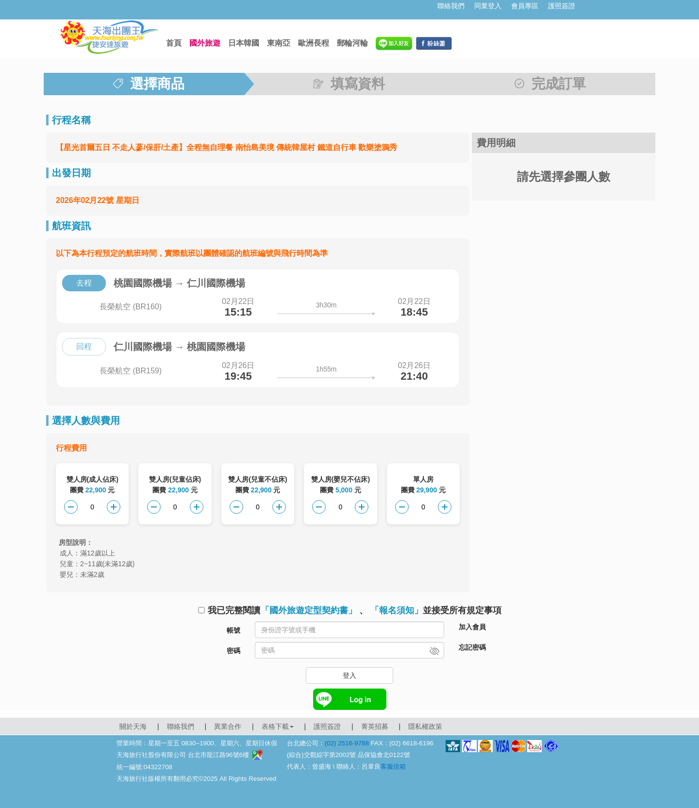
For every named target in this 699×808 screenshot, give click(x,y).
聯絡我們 (451, 6)
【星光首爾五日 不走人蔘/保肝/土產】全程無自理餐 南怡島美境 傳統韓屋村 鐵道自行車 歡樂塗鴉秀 (226, 147)
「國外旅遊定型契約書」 (309, 610)
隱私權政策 (425, 726)
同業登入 (487, 6)
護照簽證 (561, 6)
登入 (349, 675)
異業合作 (227, 726)
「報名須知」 (396, 610)
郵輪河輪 (352, 43)
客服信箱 (393, 766)
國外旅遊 (204, 43)
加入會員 (472, 627)
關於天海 (133, 726)
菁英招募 (374, 726)
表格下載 (278, 726)
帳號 (233, 630)
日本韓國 (243, 43)
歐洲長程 (313, 43)
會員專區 (524, 6)
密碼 (233, 651)
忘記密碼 (472, 647)
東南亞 (278, 43)
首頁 (174, 43)
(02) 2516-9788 (347, 743)
